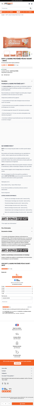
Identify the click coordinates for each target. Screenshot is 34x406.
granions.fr (15, 398)
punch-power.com (21, 398)
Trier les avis (4, 296)
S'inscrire (17, 363)
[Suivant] (32, 54)
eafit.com (11, 398)
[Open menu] (2, 4)
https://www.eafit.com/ (10, 312)
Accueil (2, 14)
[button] (13, 65)
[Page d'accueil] (16, 4)
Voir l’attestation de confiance (17, 284)
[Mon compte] (29, 4)
